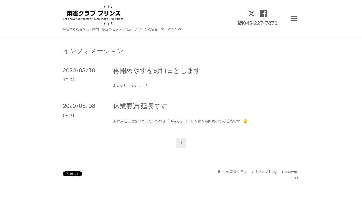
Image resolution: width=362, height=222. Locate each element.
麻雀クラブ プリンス (247, 172)
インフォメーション (93, 51)
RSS (296, 178)
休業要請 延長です (140, 106)
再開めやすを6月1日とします (157, 71)
